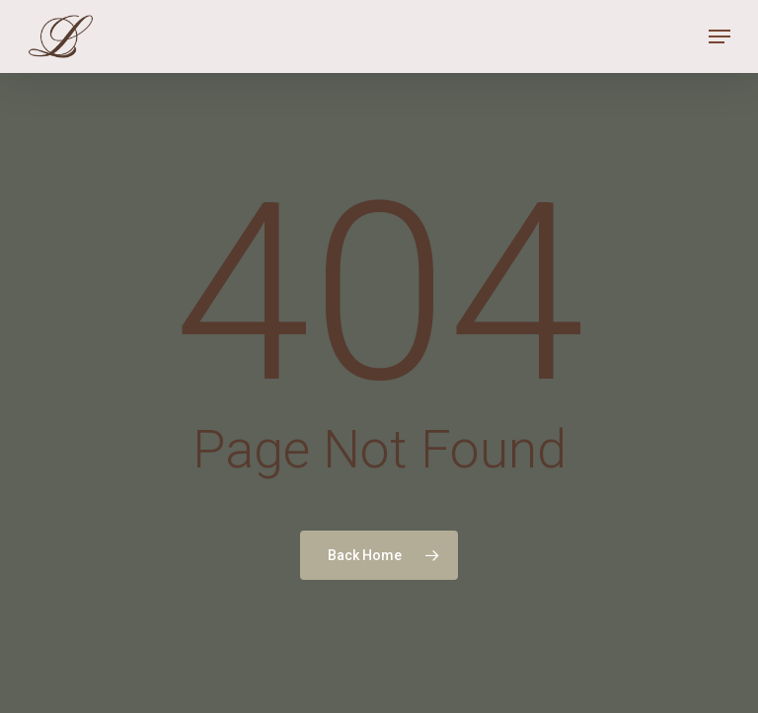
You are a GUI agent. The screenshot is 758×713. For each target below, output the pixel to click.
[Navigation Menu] (719, 36)
